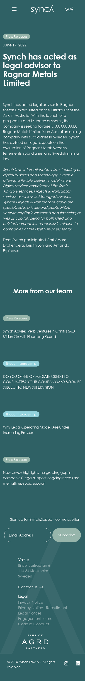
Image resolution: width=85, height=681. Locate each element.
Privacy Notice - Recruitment (42, 607)
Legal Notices (29, 613)
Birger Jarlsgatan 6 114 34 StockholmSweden (34, 570)
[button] (14, 9)
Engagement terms (34, 618)
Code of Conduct (33, 623)
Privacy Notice (30, 602)
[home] (41, 9)
